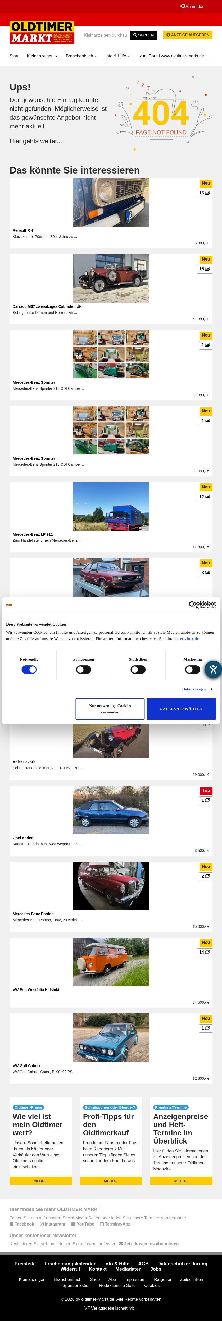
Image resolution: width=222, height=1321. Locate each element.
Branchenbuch (81, 56)
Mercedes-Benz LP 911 (33, 534)
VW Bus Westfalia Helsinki (36, 990)
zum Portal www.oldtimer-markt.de (171, 56)
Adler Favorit (24, 762)
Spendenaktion (76, 1285)
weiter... (51, 141)
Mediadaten (128, 1269)
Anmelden (192, 6)
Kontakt (98, 1269)
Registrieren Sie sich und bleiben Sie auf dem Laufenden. (94, 1244)
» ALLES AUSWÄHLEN (181, 709)
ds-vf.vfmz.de (186, 639)
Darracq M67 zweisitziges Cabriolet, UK (47, 306)
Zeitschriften (191, 1279)
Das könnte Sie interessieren (75, 170)
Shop (95, 1279)
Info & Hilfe (117, 56)
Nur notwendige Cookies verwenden (110, 709)
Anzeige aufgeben (187, 35)
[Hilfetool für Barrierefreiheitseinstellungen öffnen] (213, 669)
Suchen (143, 35)
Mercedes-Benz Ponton (33, 914)
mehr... (41, 1181)
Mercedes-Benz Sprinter (34, 382)
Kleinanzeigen (42, 56)
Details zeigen (194, 689)
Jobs (155, 1269)
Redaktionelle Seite (117, 1285)
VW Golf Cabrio (26, 1066)
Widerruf (70, 1269)
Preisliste (25, 1263)
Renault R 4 (23, 230)
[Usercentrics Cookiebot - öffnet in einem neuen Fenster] (193, 605)
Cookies (152, 1285)
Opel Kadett (23, 838)
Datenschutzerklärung (182, 1263)
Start (14, 56)
